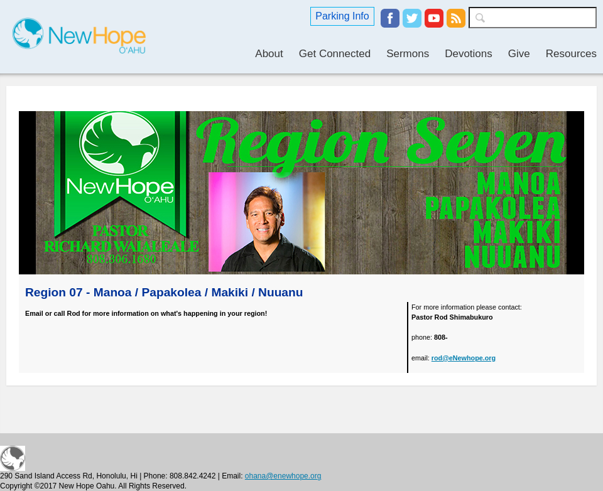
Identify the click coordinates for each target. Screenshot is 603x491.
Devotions (468, 54)
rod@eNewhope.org (464, 358)
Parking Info (342, 16)
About (269, 54)
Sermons (407, 54)
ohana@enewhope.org (283, 476)
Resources (571, 54)
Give (519, 54)
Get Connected (335, 54)
